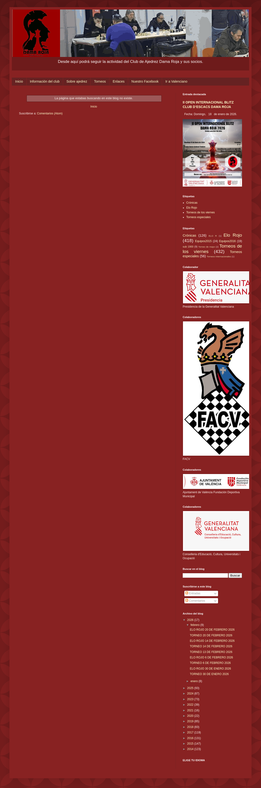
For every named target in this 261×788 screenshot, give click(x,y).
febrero (195, 625)
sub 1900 (188, 246)
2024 (190, 693)
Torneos (100, 81)
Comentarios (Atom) (49, 113)
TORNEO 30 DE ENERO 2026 (209, 674)
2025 (190, 688)
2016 (190, 738)
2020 (190, 716)
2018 (190, 727)
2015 (190, 743)
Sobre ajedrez (76, 81)
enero (195, 681)
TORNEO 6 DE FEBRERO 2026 (210, 663)
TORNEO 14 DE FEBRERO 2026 (211, 646)
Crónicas (191, 202)
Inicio (19, 81)
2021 (190, 710)
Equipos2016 (227, 241)
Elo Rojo (191, 207)
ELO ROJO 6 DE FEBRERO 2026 (211, 657)
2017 (190, 732)
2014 (190, 749)
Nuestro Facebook (144, 81)
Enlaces (119, 81)
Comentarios (195, 600)
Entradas (192, 593)
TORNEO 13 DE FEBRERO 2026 (211, 652)
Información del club (45, 81)
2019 (190, 721)
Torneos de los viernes (200, 212)
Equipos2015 (203, 241)
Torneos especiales (198, 217)
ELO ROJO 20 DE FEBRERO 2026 (212, 629)
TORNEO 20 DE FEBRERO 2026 (211, 635)
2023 (190, 699)
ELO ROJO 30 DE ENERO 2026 (210, 668)
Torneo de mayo (206, 246)
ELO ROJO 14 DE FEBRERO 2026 (212, 641)
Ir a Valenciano (176, 81)
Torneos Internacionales (219, 256)
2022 (190, 704)
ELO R (213, 236)
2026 (190, 620)
